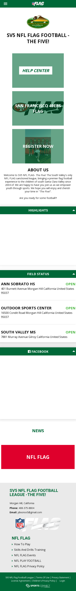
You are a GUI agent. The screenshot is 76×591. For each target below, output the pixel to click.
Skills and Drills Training (30, 550)
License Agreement (20, 580)
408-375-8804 (26, 508)
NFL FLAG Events (25, 555)
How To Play (22, 544)
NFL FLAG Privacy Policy (29, 566)
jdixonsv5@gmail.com (30, 512)
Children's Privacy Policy (43, 580)
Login (62, 580)
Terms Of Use (43, 577)
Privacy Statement (60, 577)
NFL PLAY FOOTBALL (27, 561)
